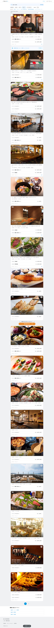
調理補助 (16, 172)
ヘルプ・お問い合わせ (6, 620)
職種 (16, 7)
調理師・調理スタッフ (18, 39)
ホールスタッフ (17, 106)
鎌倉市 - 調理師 (13, 612)
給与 (19, 7)
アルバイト (18, 9)
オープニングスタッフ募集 (39, 9)
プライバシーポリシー (10, 623)
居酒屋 (24, 7)
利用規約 (4, 623)
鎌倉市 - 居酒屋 (13, 614)
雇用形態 (12, 7)
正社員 (15, 9)
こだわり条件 (29, 7)
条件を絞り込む (28, 324)
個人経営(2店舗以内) (31, 9)
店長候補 (16, 261)
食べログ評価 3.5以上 (24, 9)
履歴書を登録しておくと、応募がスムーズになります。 (28, 48)
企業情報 (15, 623)
